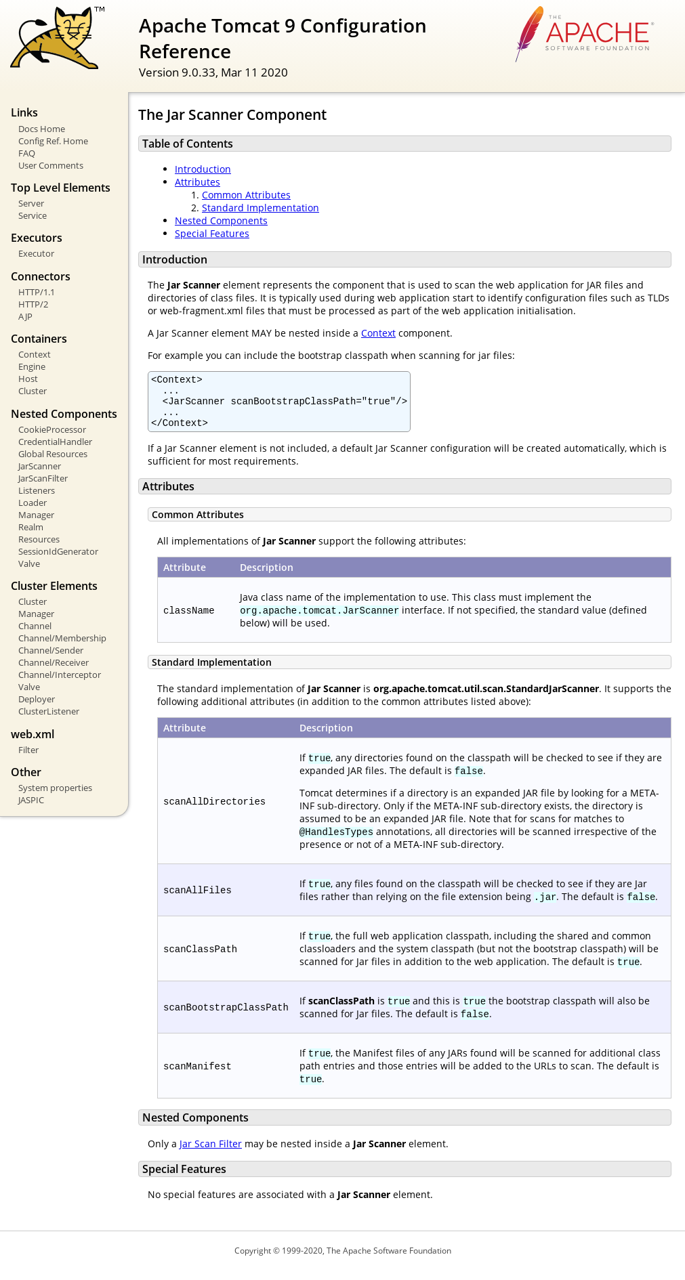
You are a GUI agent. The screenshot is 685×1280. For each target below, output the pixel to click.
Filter (28, 750)
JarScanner (39, 466)
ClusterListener (48, 711)
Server (31, 203)
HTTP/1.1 (36, 292)
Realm (30, 527)
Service (32, 215)
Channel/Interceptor (59, 674)
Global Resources (52, 454)
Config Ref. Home (53, 141)
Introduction (203, 169)
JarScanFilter (43, 478)
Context (34, 354)
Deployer (36, 699)
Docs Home (41, 129)
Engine (31, 366)
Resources (39, 539)
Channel (34, 626)
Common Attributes (246, 194)
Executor (36, 253)
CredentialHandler (55, 441)
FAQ (26, 153)
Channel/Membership (62, 638)
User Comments (50, 165)
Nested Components (221, 220)
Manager (36, 515)
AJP (25, 316)
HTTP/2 (33, 304)
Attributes (197, 181)
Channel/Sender (50, 650)
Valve (29, 563)
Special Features (212, 233)
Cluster (32, 391)
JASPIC (31, 800)
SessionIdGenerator (58, 551)
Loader (32, 502)
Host (28, 378)
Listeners (36, 490)
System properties (55, 788)
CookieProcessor (52, 429)
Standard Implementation (260, 207)
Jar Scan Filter (211, 1153)
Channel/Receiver (53, 662)
